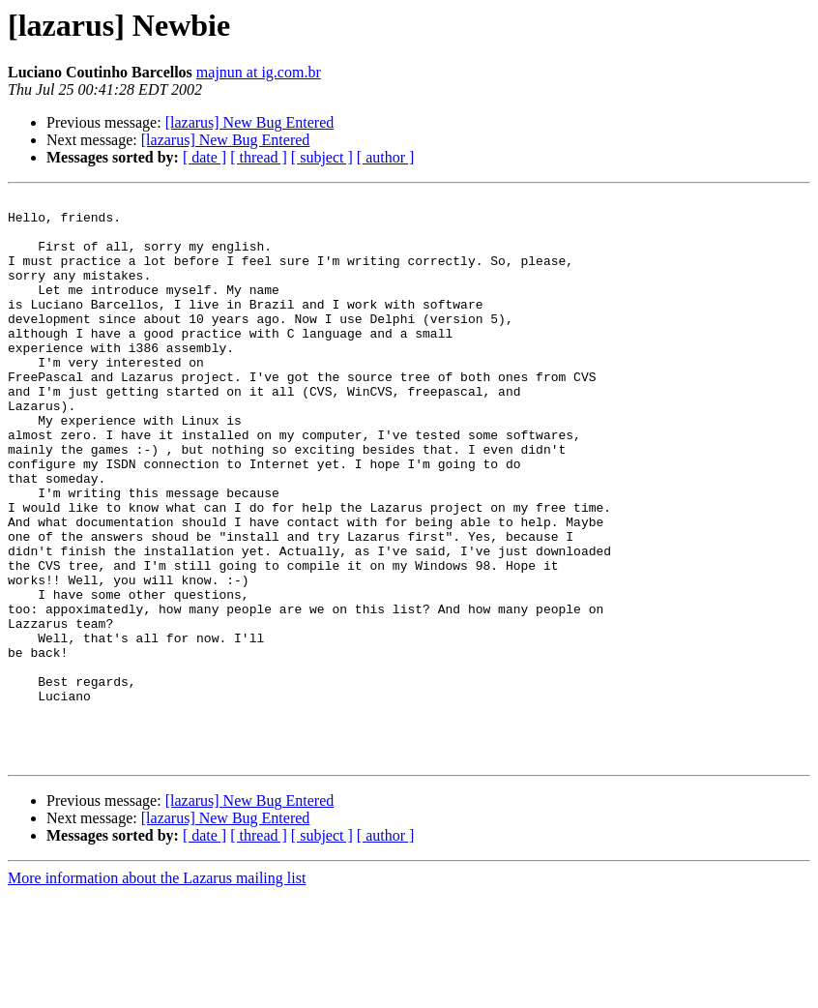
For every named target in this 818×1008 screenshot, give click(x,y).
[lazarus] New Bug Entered (250, 122)
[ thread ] (258, 157)
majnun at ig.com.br (258, 72)
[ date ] (204, 157)
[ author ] (386, 157)
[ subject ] (322, 157)
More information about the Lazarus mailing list (157, 991)
